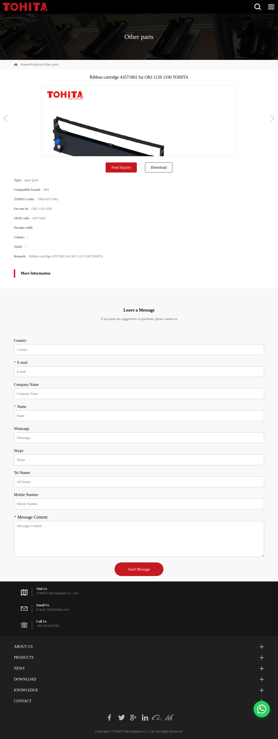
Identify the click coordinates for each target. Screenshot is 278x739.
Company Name (26, 385)
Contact (22, 701)
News (19, 668)
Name (20, 407)
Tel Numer (22, 473)
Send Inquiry (121, 167)
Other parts (51, 64)
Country (20, 340)
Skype (18, 451)
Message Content (31, 517)
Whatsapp (21, 429)
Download (158, 167)
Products (36, 64)
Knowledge (26, 690)
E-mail (20, 363)
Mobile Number (26, 495)
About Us (23, 647)
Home (25, 64)
